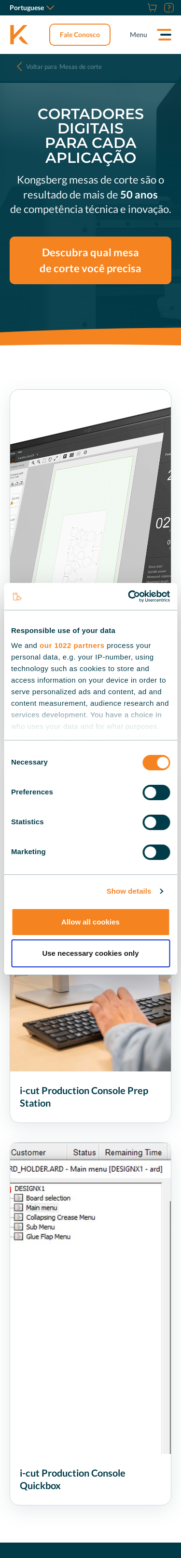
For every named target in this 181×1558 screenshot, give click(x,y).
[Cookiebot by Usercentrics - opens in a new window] (129, 596)
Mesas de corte (64, 66)
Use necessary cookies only (90, 953)
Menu (138, 34)
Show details (129, 891)
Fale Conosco (80, 34)
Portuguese (32, 7)
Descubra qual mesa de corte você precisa (90, 260)
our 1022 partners (72, 645)
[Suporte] (167, 7)
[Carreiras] (140, 7)
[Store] (150, 7)
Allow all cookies (90, 922)
